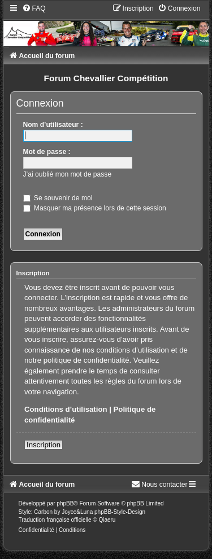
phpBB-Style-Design (119, 512)
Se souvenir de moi (58, 198)
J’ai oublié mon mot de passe (67, 174)
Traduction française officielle (55, 520)
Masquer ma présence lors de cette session (94, 208)
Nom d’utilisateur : (53, 125)
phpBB (65, 503)
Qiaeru (106, 520)
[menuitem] (34, 8)
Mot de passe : (47, 152)
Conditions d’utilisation (65, 409)
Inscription (43, 445)
